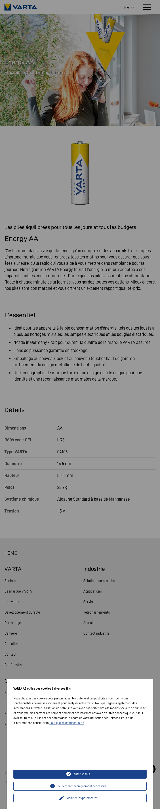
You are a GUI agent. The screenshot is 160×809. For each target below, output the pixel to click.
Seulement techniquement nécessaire (82, 786)
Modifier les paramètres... (82, 798)
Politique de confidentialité (66, 723)
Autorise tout (82, 774)
